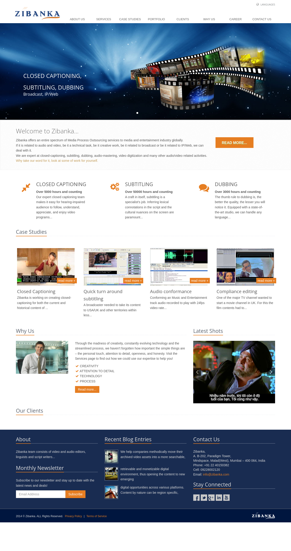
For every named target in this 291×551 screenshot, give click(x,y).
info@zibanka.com (216, 503)
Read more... (234, 143)
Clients (183, 19)
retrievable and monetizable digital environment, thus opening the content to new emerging (152, 503)
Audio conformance (171, 291)
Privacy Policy (73, 544)
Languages (268, 4)
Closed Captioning (36, 291)
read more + (66, 280)
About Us (77, 19)
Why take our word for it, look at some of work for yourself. (57, 160)
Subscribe (75, 523)
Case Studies (130, 19)
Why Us (209, 19)
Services (103, 19)
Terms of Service (96, 544)
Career (235, 19)
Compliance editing (237, 291)
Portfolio (156, 19)
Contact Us (261, 19)
